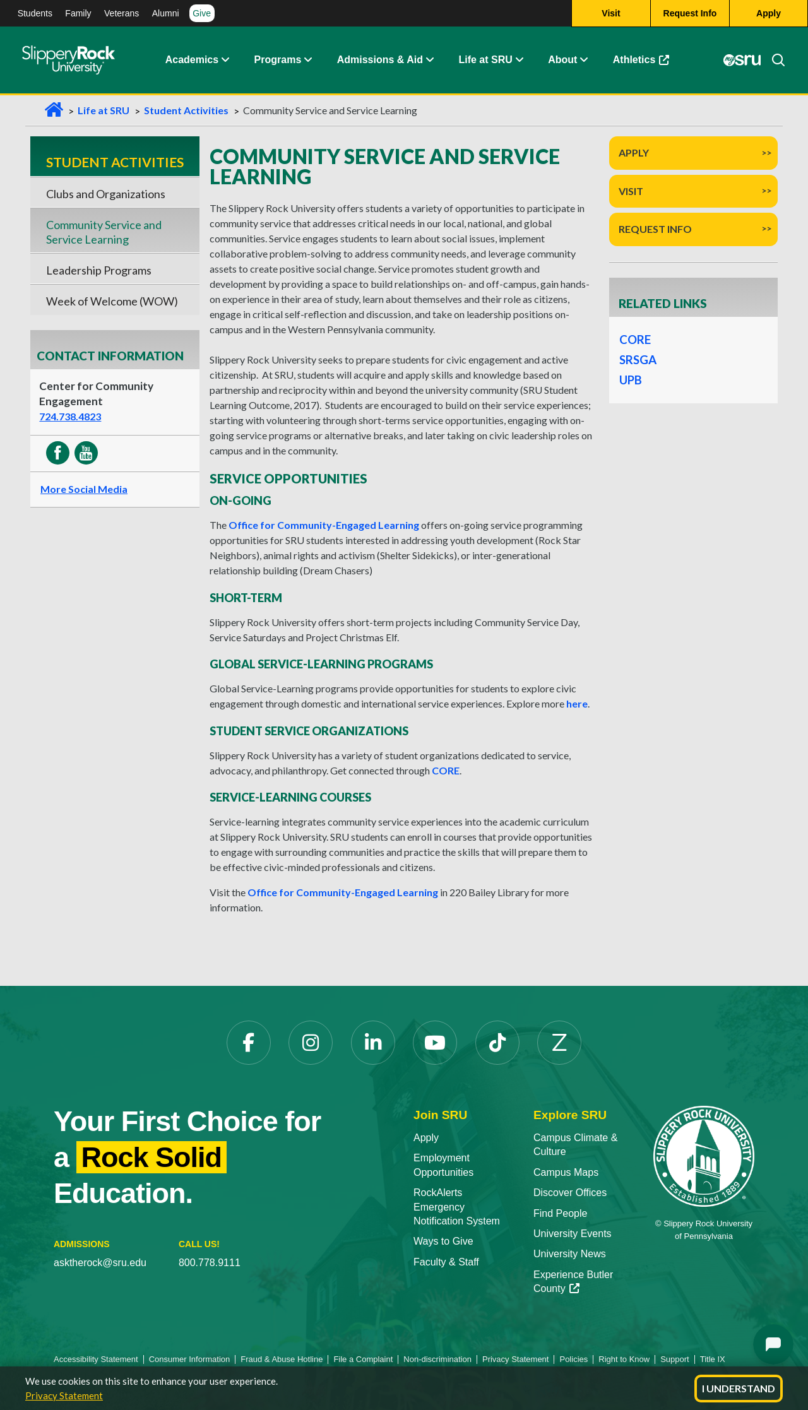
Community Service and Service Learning (104, 232)
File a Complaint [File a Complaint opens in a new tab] (363, 1359)
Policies (573, 1359)
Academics (192, 59)
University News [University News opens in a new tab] (569, 1253)
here (577, 703)
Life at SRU (485, 59)
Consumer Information (189, 1359)
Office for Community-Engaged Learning (324, 525)
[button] (224, 60)
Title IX (712, 1359)
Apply (634, 152)
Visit (631, 191)
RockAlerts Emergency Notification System (456, 1206)
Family (78, 13)
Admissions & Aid (380, 59)
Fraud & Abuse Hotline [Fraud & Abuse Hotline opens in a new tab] (282, 1359)
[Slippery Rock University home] (703, 1155)
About (562, 59)
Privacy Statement (64, 1395)
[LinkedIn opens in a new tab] (373, 1043)
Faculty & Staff (446, 1262)
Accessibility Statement (96, 1359)
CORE (446, 770)
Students (35, 13)
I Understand (738, 1388)
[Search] (773, 60)
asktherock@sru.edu (100, 1262)
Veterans (121, 13)
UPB (630, 380)
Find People (560, 1213)
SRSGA (637, 360)
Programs (278, 59)
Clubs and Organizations (105, 194)
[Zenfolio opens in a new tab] (559, 1043)
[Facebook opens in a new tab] (249, 1043)
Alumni (165, 13)
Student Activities (186, 110)
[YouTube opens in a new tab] (435, 1043)
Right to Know (624, 1359)
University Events (572, 1233)
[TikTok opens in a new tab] (497, 1043)
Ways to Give (443, 1241)
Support (674, 1359)
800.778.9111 (210, 1262)
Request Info (655, 229)
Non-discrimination (437, 1359)
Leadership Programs (99, 270)
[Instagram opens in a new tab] (310, 1043)
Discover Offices (570, 1192)
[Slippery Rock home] (68, 60)
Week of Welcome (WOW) (112, 301)
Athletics (647, 62)
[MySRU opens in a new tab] (742, 60)
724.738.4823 (70, 416)
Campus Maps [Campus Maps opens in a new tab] (565, 1172)
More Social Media (84, 489)
